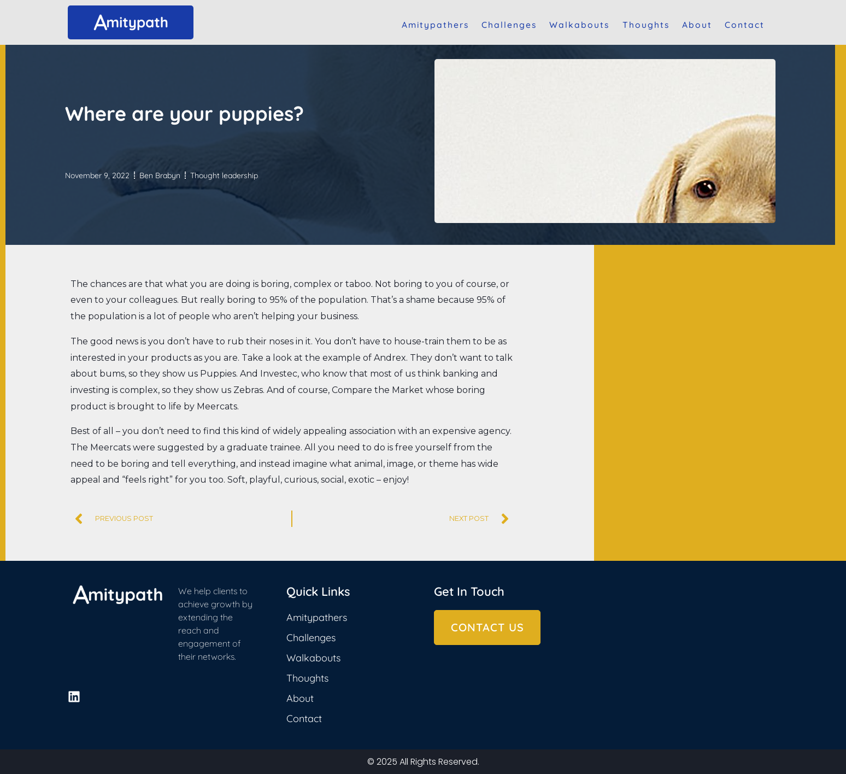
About (697, 24)
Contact (745, 24)
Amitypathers (435, 24)
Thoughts (645, 24)
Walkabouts (579, 24)
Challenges (509, 24)
